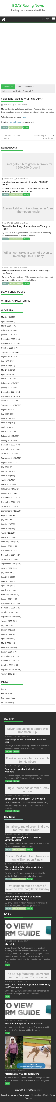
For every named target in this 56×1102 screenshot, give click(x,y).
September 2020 (8, 616)
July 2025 (5, 361)
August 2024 (6, 409)
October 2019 (7, 665)
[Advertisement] (28, 53)
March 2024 (6, 431)
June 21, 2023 (10, 1020)
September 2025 (8, 352)
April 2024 (5, 427)
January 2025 (6, 387)
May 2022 (5, 528)
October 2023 (7, 453)
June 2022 (5, 524)
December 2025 (8, 339)
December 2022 (8, 497)
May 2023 (5, 475)
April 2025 (5, 374)
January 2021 (6, 599)
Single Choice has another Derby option (27, 789)
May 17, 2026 (7, 223)
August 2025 (6, 356)
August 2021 (6, 568)
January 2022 (6, 546)
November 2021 (8, 555)
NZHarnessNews (20, 105)
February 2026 (7, 330)
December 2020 (8, 603)
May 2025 (5, 370)
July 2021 (5, 572)
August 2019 (6, 674)
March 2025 (6, 378)
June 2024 (5, 418)
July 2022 (5, 519)
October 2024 (7, 400)
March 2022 (6, 537)
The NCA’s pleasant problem (11, 136)
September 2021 (8, 563)
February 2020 (7, 647)
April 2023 (5, 480)
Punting (25, 127)
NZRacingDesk (24, 736)
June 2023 (5, 471)
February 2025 (7, 383)
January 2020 (6, 652)
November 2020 (8, 607)
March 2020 (6, 643)
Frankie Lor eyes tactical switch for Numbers (27, 760)
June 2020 (5, 629)
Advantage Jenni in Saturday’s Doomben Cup (27, 730)
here (24, 117)
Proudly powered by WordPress (15, 1095)
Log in (3, 689)
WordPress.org (7, 702)
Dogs (7, 965)
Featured (9, 751)
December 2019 (8, 656)
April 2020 (5, 638)
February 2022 (7, 541)
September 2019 (8, 669)
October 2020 (7, 612)
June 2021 (5, 577)
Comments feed (8, 698)
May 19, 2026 (7, 179)
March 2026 (6, 325)
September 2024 (8, 405)
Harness (4, 127)
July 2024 (5, 414)
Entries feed (6, 693)
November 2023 (8, 449)
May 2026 (5, 317)
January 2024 (6, 440)
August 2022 (6, 515)
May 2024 (5, 422)
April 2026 (5, 321)
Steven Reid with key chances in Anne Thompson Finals (28, 210)
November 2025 (8, 343)
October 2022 (7, 506)
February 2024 (7, 436)
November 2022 (8, 502)
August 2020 (6, 621)
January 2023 (6, 493)
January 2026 (6, 334)
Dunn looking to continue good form (44, 136)
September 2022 (8, 511)
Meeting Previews (15, 127)
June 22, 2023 (10, 941)
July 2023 (5, 466)
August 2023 (6, 462)
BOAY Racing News (28, 5)
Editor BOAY (23, 941)
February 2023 (7, 488)
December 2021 (8, 550)
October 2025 (7, 348)
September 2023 (8, 458)
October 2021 (7, 559)
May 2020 (5, 634)
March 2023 (6, 484)
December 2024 (8, 392)
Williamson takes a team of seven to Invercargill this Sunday (28, 254)
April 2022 (5, 533)
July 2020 (5, 625)
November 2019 (8, 660)
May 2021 (5, 581)
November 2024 (8, 396)
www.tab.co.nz (15, 122)
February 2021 (7, 594)
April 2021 (5, 585)
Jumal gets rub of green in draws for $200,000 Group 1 (28, 165)
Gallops (16, 751)
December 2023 (8, 444)
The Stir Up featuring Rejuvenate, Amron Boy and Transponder (28, 975)
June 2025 (5, 365)
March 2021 (6, 590)
